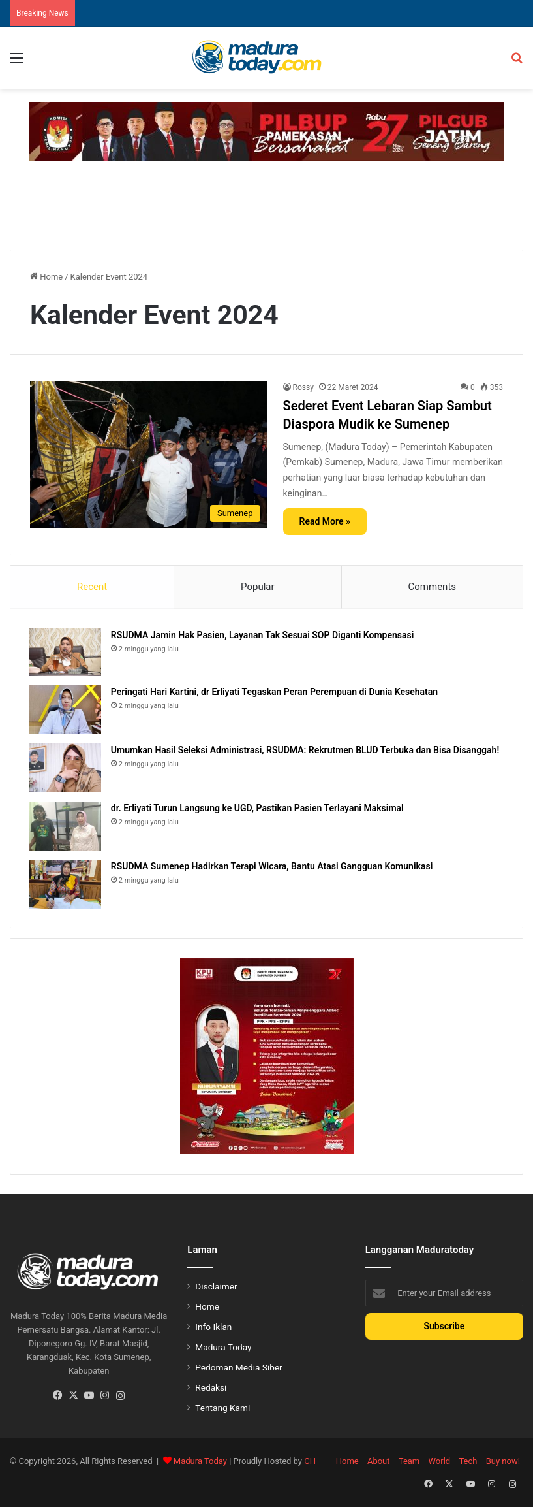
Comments (432, 586)
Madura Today (223, 1348)
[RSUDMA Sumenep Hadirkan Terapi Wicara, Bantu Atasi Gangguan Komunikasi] (66, 884)
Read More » (324, 521)
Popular (258, 586)
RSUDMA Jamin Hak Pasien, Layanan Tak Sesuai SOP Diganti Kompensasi (263, 635)
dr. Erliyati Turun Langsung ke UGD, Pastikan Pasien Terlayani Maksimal (258, 808)
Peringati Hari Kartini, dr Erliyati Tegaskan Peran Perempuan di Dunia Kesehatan (275, 692)
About (378, 1462)
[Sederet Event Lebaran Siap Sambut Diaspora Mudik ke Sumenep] (148, 455)
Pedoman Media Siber (238, 1368)
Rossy (303, 387)
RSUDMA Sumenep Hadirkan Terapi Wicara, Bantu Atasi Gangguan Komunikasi (272, 867)
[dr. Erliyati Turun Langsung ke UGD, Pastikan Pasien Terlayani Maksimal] (66, 826)
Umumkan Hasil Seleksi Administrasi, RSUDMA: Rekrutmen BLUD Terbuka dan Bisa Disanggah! (306, 750)
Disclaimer (216, 1287)
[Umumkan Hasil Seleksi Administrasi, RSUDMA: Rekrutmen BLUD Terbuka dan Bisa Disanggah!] (66, 768)
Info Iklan (213, 1328)
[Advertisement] (266, 203)
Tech (468, 1462)
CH (310, 1462)
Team (409, 1462)
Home (46, 277)
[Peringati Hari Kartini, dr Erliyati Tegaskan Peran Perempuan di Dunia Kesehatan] (66, 710)
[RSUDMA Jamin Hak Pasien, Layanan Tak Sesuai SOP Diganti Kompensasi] (66, 653)
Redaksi (210, 1389)
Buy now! (503, 1462)
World (440, 1462)
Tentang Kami (222, 1409)
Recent (92, 586)
